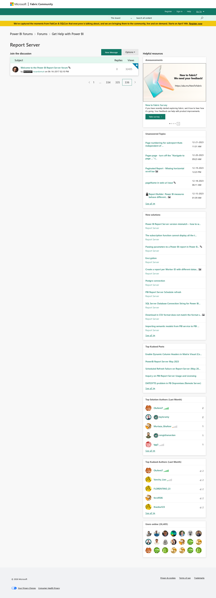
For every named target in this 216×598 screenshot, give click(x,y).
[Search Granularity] (121, 18)
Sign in (179, 11)
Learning (123, 4)
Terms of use (185, 578)
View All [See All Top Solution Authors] (150, 451)
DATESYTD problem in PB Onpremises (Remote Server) (173, 383)
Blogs (111, 4)
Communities (98, 4)
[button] (111, 52)
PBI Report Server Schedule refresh (163, 292)
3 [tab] (173, 123)
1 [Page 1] (93, 82)
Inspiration (72, 4)
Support (135, 4)
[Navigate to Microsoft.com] (18, 4)
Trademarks (199, 578)
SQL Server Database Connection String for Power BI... (172, 303)
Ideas (85, 4)
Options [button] (129, 52)
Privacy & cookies (168, 578)
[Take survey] (155, 116)
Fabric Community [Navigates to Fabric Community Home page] (41, 4)
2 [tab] (171, 123)
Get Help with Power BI (68, 34)
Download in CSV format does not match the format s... (173, 314)
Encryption (151, 258)
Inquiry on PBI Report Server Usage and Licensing (170, 375)
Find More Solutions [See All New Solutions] (150, 335)
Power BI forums (21, 34)
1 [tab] (169, 123)
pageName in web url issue (159, 182)
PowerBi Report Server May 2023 (162, 361)
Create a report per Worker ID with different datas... (172, 269)
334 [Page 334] (108, 82)
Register (168, 11)
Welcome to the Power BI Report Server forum (44, 67)
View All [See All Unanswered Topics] (150, 203)
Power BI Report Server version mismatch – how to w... (173, 223)
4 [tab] (175, 123)
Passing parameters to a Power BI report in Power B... (172, 246)
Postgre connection (155, 280)
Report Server (152, 228)
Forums (59, 4)
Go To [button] (199, 11)
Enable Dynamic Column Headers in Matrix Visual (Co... (173, 354)
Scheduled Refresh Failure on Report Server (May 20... (172, 368)
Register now (195, 23)
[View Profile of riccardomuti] (38, 71)
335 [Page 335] (117, 82)
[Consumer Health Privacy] (49, 588)
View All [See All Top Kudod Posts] (150, 388)
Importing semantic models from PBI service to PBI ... (172, 326)
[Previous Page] (88, 82)
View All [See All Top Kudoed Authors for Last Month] (150, 513)
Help (189, 11)
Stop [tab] (178, 123)
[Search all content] (170, 18)
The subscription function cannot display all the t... (171, 235)
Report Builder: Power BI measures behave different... (166, 196)
